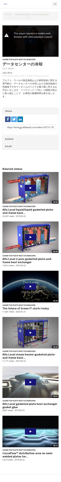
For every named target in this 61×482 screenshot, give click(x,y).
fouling (36, 75)
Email (8, 146)
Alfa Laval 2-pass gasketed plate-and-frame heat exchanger (27, 260)
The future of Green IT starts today (25, 308)
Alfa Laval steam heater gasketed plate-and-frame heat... (28, 356)
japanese (44, 75)
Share (8, 110)
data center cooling (23, 75)
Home (8, 14)
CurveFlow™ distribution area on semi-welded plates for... (27, 454)
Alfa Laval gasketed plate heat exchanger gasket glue (29, 405)
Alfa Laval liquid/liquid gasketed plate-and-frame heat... (28, 211)
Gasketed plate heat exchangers (32, 14)
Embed (9, 138)
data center (7, 75)
